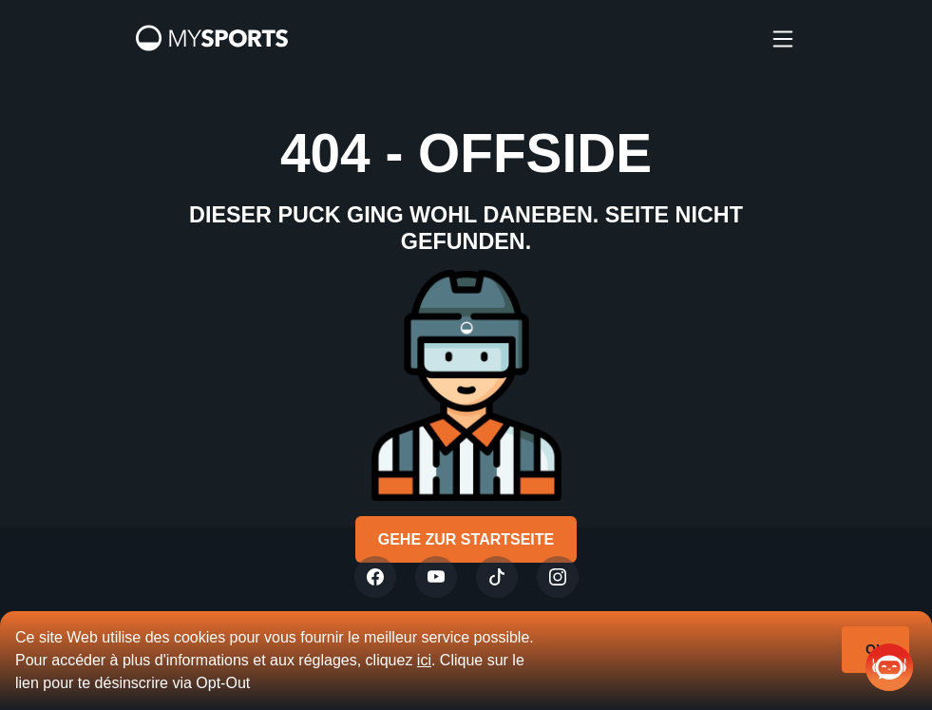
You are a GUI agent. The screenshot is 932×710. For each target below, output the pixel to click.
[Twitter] (375, 577)
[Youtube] (436, 577)
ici (424, 660)
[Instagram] (558, 577)
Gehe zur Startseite (466, 539)
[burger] (783, 38)
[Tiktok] (497, 577)
